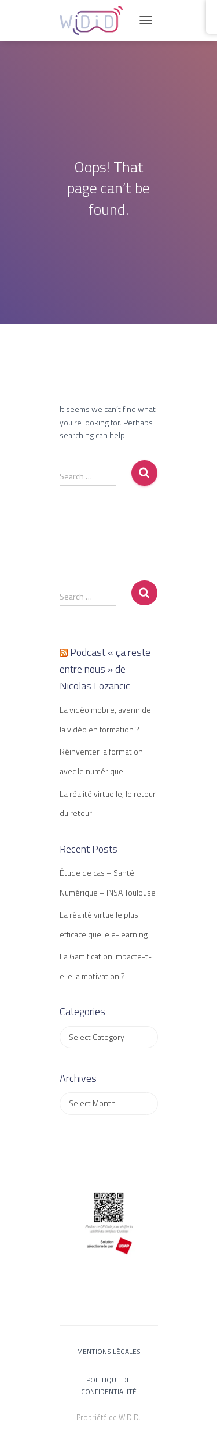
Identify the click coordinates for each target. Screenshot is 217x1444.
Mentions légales (109, 1351)
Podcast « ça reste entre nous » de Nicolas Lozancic (105, 669)
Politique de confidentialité (109, 1385)
